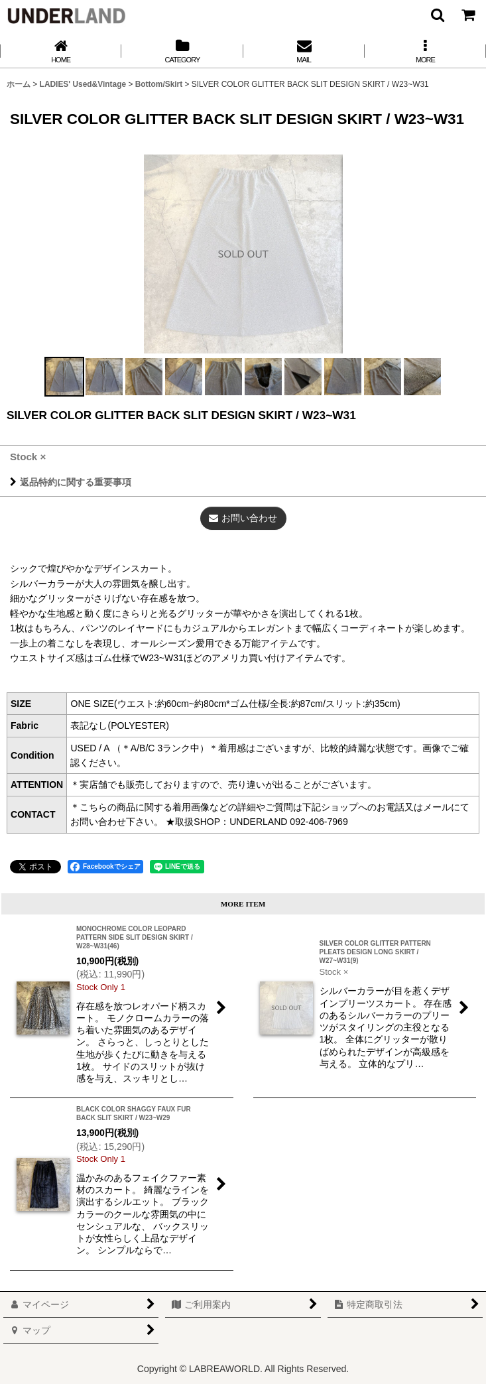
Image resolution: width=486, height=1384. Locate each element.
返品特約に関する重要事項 (70, 482)
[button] (437, 14)
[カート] (467, 14)
